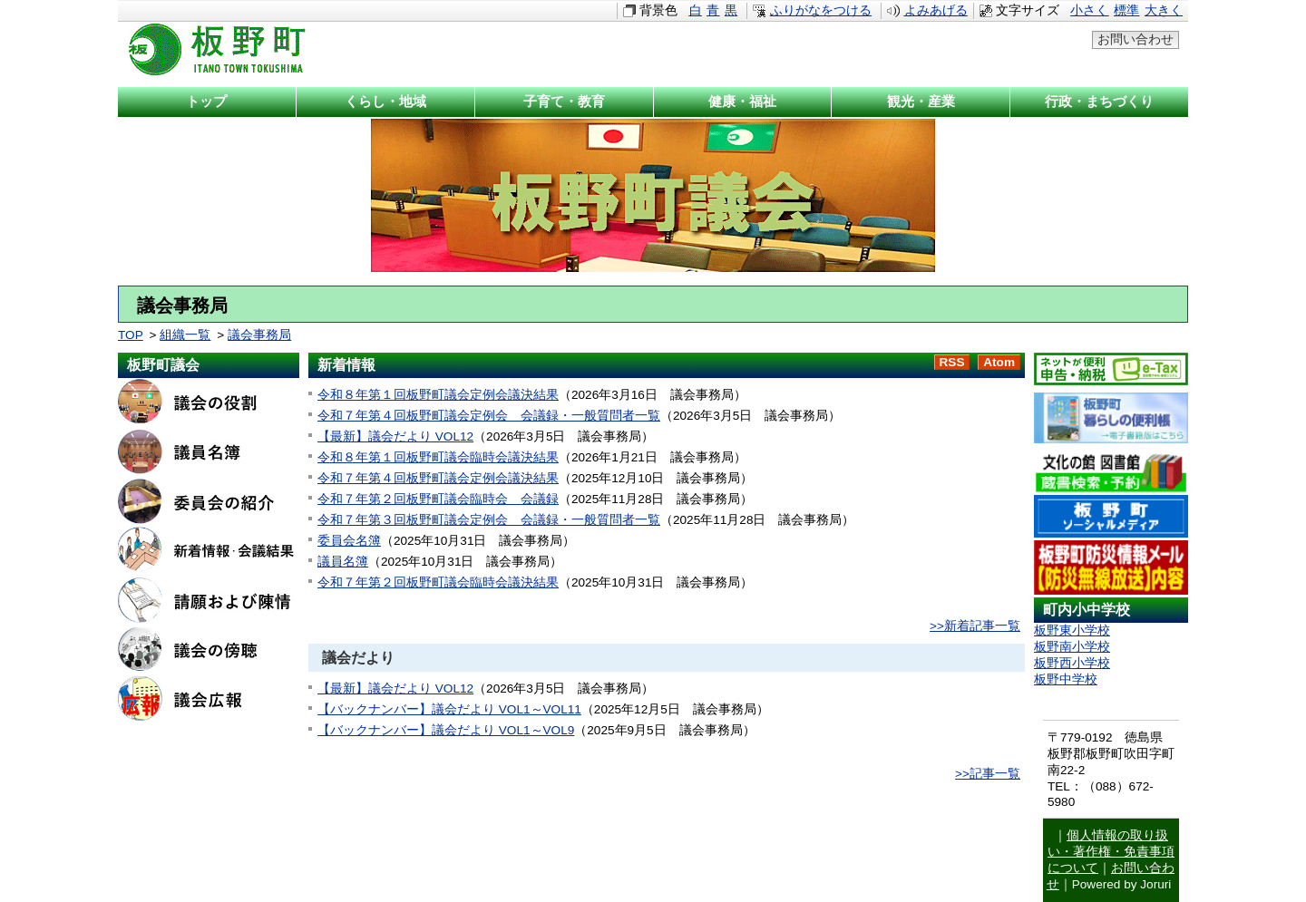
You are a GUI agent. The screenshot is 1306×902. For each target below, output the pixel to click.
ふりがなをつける (821, 10)
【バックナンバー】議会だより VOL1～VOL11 (449, 709)
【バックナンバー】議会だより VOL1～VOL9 (445, 730)
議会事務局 (259, 335)
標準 (1126, 10)
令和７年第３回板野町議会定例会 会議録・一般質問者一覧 (488, 520)
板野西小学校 (1072, 663)
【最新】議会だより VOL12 (395, 436)
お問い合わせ (1135, 39)
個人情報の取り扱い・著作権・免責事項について (1111, 852)
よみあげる (936, 10)
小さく (1089, 10)
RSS (952, 362)
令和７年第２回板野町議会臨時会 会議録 (438, 499)
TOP (130, 335)
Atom (999, 362)
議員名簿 (342, 561)
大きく (1164, 10)
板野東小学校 (1072, 630)
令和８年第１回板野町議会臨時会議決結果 (438, 457)
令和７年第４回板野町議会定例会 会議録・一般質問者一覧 (488, 415)
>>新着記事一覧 (975, 626)
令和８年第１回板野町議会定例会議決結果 (438, 395)
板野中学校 (1065, 679)
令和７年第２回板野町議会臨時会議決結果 (438, 582)
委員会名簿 (349, 541)
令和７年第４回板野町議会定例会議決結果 (438, 478)
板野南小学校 (1072, 647)
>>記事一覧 (987, 774)
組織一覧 (185, 335)
